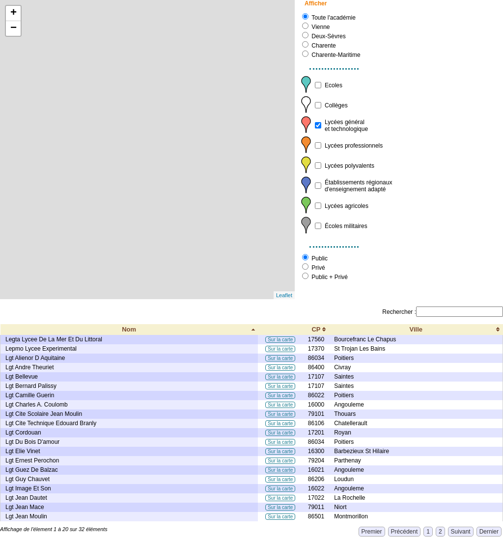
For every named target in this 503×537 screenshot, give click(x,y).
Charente (323, 45)
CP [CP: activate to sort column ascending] (315, 329)
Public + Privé (329, 277)
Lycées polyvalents (349, 165)
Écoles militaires (346, 226)
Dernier (489, 531)
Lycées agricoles (346, 206)
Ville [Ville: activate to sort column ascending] (416, 329)
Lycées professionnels (354, 145)
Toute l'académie (333, 17)
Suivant (461, 531)
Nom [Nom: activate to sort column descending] (129, 329)
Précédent (404, 531)
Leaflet (284, 295)
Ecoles (333, 85)
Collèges (336, 105)
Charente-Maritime (335, 54)
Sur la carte (280, 339)
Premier (372, 531)
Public (319, 258)
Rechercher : (442, 311)
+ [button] (13, 13)
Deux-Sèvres (328, 36)
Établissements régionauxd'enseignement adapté (358, 186)
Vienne (320, 27)
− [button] (13, 28)
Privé (318, 267)
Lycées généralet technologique (346, 125)
